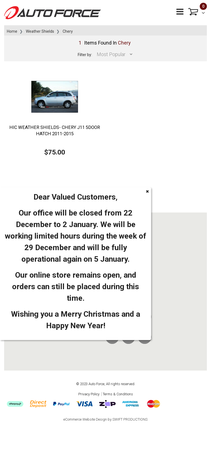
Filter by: (85, 55)
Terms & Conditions (118, 394)
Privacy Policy (88, 394)
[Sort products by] (113, 54)
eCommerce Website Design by (105, 419)
